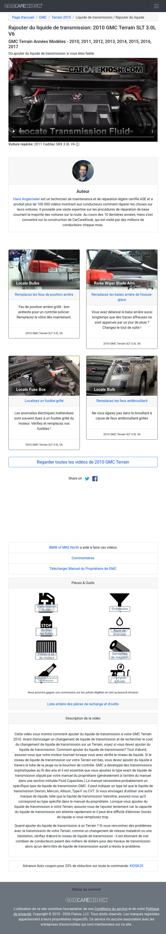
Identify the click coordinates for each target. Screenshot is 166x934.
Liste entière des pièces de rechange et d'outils (83, 704)
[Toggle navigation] (156, 6)
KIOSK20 (136, 866)
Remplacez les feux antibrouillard (121, 401)
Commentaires (83, 558)
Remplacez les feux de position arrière (44, 294)
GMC (43, 17)
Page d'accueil (23, 17)
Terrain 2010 (61, 17)
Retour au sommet (86, 889)
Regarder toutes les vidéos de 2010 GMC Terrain (83, 462)
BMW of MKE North (64, 547)
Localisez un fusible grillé (44, 401)
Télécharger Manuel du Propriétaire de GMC (83, 569)
